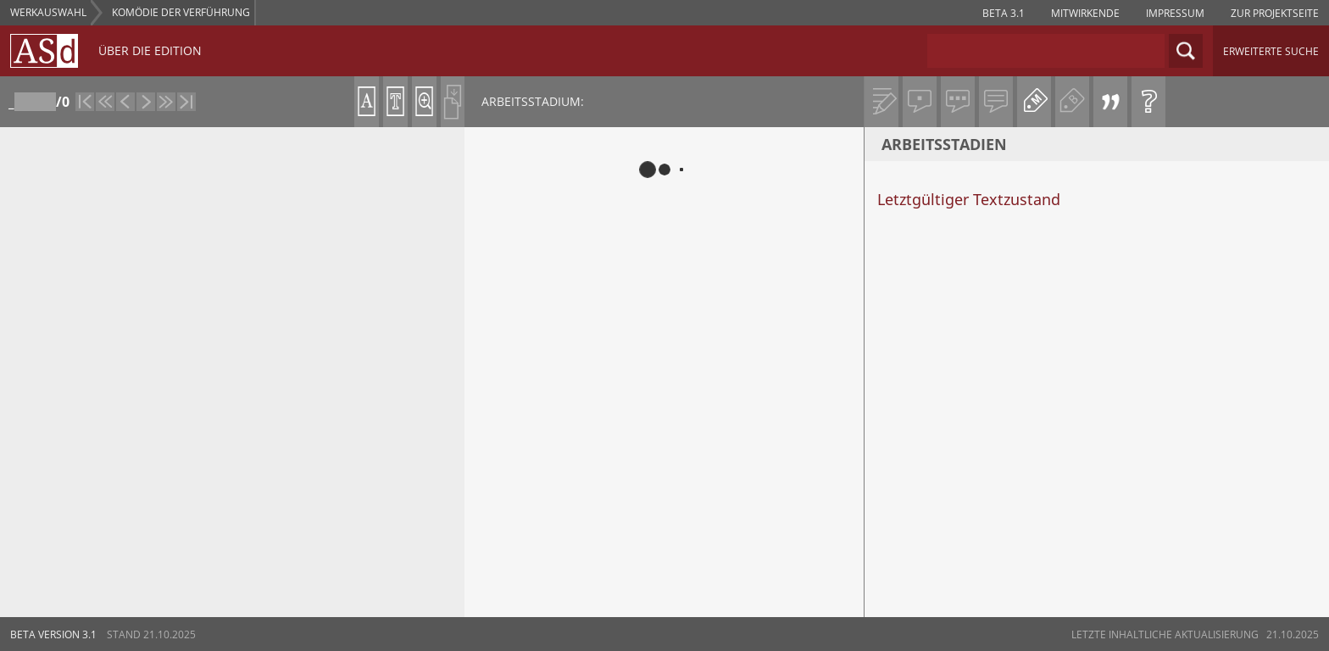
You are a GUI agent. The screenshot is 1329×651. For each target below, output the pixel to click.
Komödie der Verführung (181, 12)
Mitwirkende (1085, 13)
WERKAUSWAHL (48, 12)
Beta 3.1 (1003, 13)
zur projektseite (1275, 13)
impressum (1175, 13)
